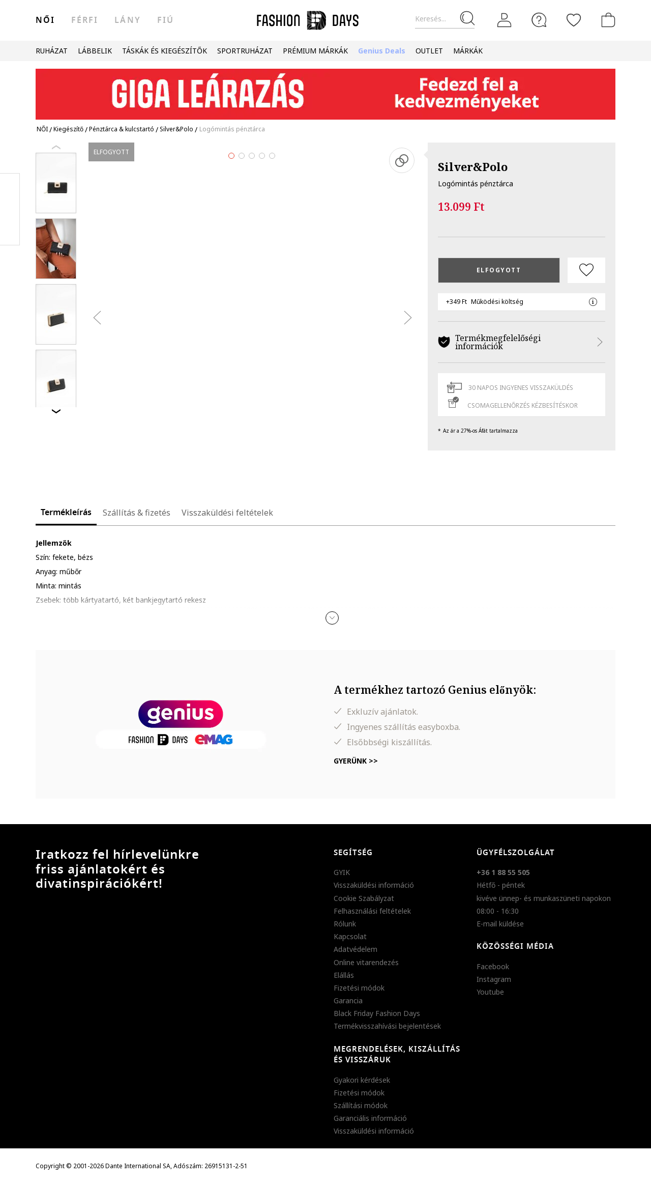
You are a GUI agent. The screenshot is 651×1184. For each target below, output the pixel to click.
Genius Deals (381, 50)
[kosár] (606, 20)
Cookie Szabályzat (364, 898)
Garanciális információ (370, 1118)
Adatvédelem (355, 949)
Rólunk (345, 923)
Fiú (165, 20)
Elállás (344, 975)
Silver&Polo (473, 166)
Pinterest (10, 209)
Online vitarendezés (366, 962)
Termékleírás (66, 512)
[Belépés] (504, 20)
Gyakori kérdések (362, 1080)
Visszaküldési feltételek (227, 512)
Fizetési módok (359, 988)
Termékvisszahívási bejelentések (387, 1026)
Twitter (10, 229)
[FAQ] (539, 20)
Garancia (348, 1000)
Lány (127, 20)
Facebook (493, 966)
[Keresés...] (445, 19)
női (45, 20)
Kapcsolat (350, 936)
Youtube (490, 992)
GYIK (342, 872)
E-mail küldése (500, 923)
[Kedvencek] (574, 20)
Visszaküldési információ (374, 885)
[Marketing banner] (325, 89)
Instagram (494, 979)
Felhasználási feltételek (372, 911)
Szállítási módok (361, 1105)
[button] (332, 618)
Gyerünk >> (356, 761)
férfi (84, 20)
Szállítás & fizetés (136, 512)
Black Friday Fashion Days (377, 1013)
